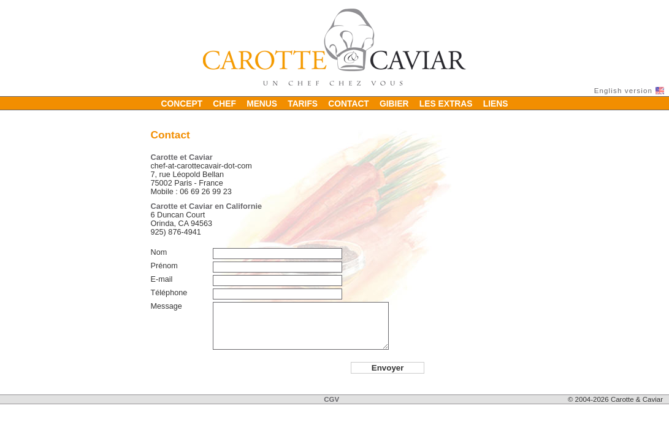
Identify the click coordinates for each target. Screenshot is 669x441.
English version (623, 90)
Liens (495, 103)
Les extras (446, 103)
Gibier (394, 103)
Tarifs (303, 103)
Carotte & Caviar (334, 47)
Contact (348, 103)
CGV (331, 399)
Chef (224, 103)
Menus (262, 103)
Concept (182, 103)
